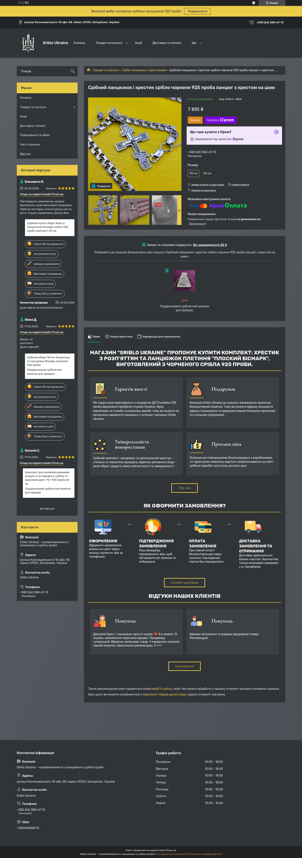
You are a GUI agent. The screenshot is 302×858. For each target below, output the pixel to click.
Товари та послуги (109, 43)
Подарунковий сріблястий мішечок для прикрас (44, 371)
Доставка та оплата (166, 43)
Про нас (184, 488)
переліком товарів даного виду (164, 694)
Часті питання (30, 144)
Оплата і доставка (184, 583)
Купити (195, 120)
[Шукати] (73, 71)
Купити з (220, 120)
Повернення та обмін (35, 135)
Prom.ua (171, 850)
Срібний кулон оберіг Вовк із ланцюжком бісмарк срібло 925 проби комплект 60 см (47, 227)
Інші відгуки (184, 666)
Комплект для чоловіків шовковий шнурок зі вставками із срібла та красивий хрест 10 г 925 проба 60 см (47, 478)
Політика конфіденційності (206, 854)
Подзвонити (197, 11)
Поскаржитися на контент (172, 854)
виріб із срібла (162, 689)
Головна (79, 43)
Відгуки (25, 154)
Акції (138, 43)
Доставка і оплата (32, 126)
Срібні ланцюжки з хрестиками (144, 70)
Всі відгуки (47, 508)
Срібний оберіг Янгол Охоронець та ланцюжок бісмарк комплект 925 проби (48, 361)
